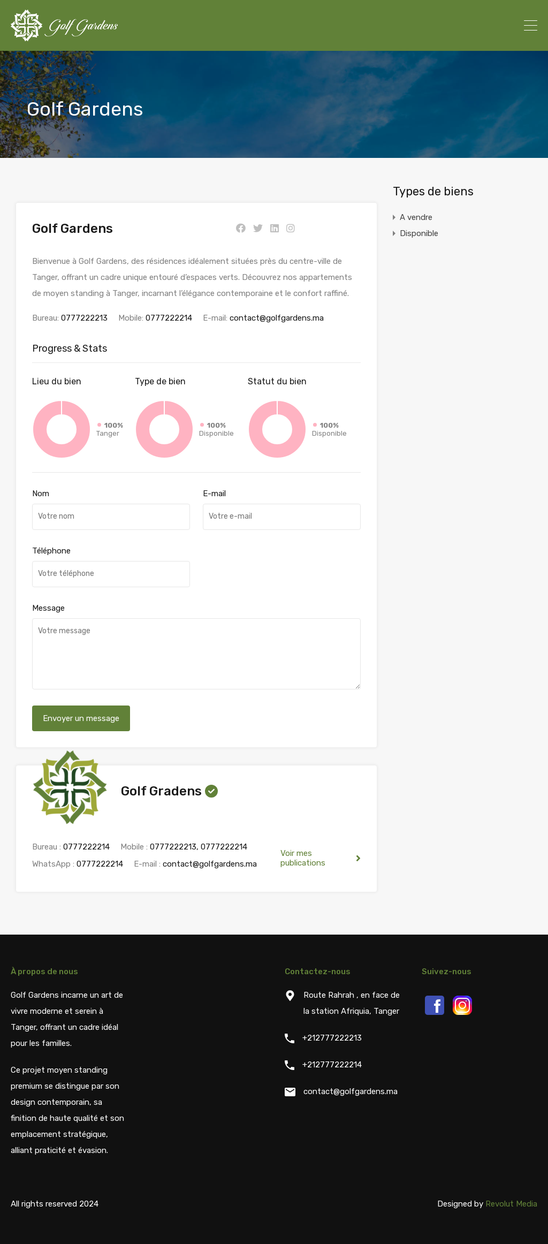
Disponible (419, 233)
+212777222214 (332, 1064)
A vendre (416, 217)
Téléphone (51, 551)
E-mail (214, 493)
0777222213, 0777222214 (198, 847)
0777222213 (84, 318)
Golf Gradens (161, 791)
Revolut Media (511, 1204)
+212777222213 (332, 1038)
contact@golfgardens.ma (277, 318)
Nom (40, 493)
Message (48, 608)
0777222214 (169, 318)
